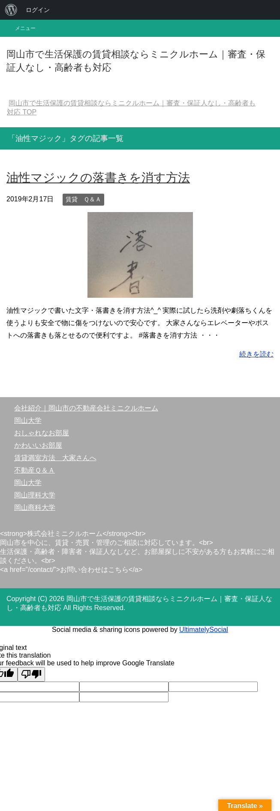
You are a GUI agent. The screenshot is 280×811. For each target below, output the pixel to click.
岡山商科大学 (34, 507)
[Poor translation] (31, 674)
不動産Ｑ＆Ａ (34, 470)
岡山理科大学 (34, 495)
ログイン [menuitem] (38, 9)
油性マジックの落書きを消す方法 (98, 177)
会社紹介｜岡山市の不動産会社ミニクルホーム (86, 408)
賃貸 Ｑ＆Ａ (83, 199)
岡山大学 (28, 420)
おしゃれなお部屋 (41, 433)
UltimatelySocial (203, 629)
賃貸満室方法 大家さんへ (55, 457)
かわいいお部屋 (38, 445)
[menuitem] (11, 10)
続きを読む (256, 354)
